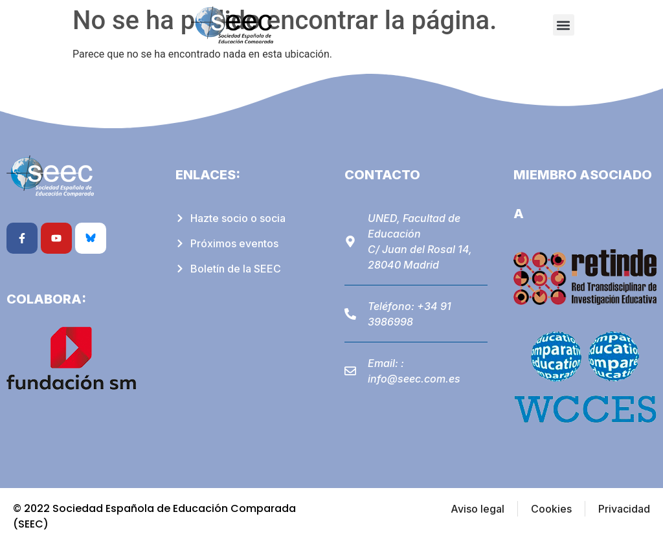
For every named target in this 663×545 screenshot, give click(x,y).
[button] (563, 25)
